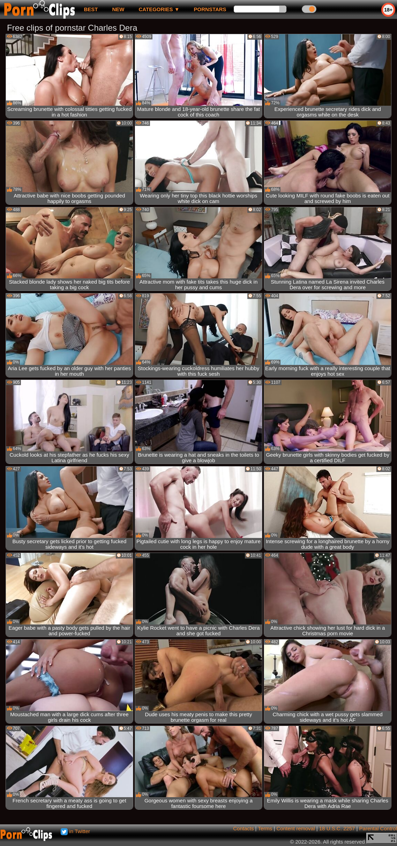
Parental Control (378, 828)
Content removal (295, 828)
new (118, 9)
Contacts (243, 828)
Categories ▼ (158, 9)
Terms (265, 828)
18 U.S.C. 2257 (337, 828)
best (91, 9)
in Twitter (75, 831)
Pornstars (210, 9)
